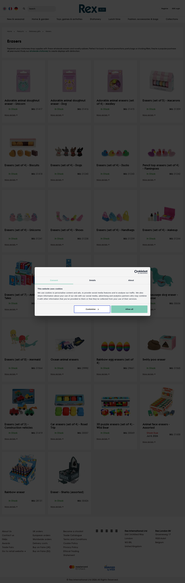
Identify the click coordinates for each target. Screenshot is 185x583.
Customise (92, 309)
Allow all (129, 309)
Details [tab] (92, 280)
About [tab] (131, 280)
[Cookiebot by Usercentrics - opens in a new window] (136, 272)
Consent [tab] (54, 280)
